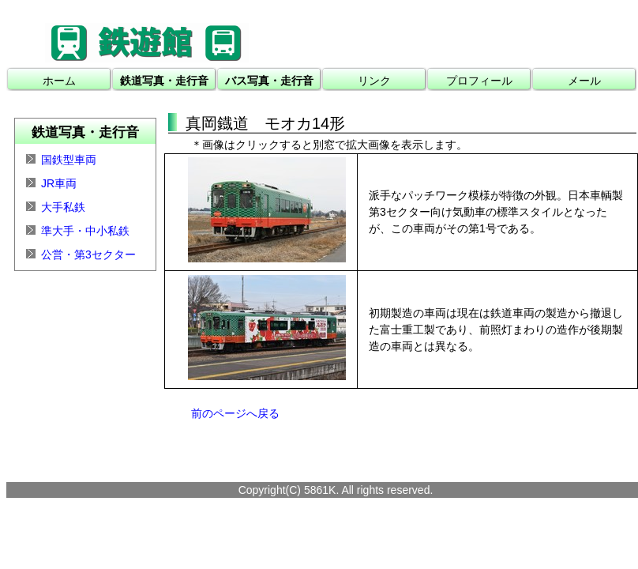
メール (584, 80)
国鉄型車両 (68, 159)
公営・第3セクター (88, 254)
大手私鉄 (63, 207)
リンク (374, 80)
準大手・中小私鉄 (85, 230)
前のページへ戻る (235, 413)
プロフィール (479, 80)
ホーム (59, 80)
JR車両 (59, 183)
